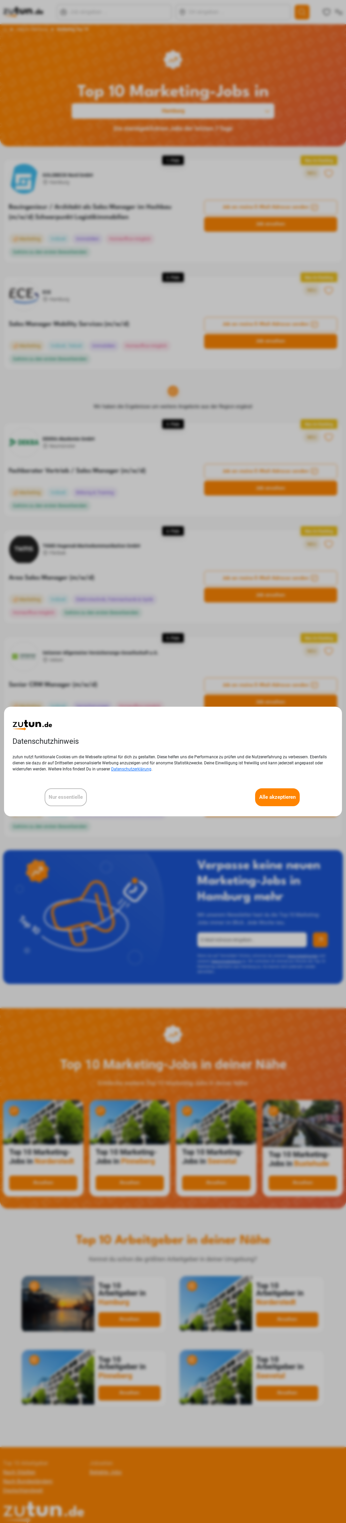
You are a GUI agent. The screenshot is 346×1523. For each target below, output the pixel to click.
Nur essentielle (66, 797)
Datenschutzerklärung (131, 769)
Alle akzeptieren (277, 797)
